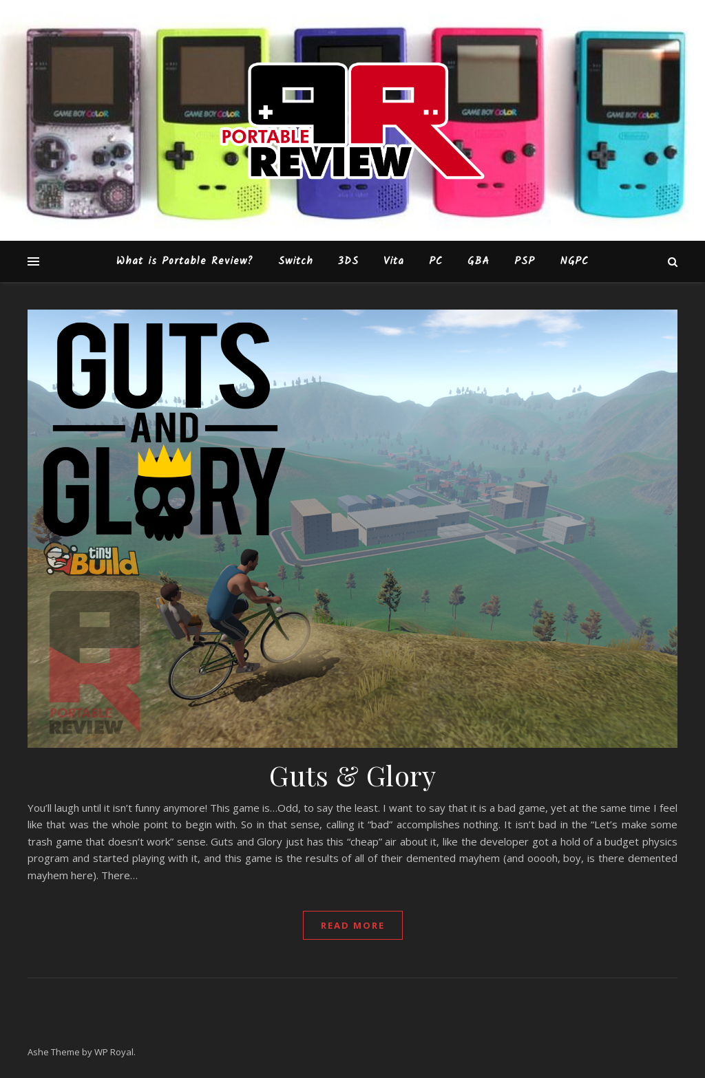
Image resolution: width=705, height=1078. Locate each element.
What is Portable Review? (184, 261)
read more (353, 925)
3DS (348, 261)
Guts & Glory (352, 775)
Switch (295, 261)
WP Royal (114, 1052)
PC (436, 261)
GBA (478, 261)
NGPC (574, 261)
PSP (524, 261)
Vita (393, 261)
